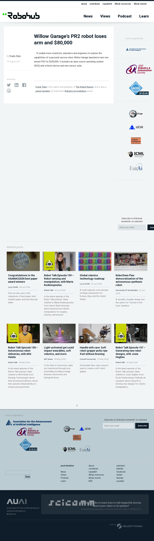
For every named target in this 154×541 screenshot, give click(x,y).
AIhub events (140, 4)
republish (107, 4)
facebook (120, 479)
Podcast (125, 16)
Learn (144, 16)
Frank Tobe (15, 56)
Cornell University (88, 366)
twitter (119, 482)
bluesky (119, 485)
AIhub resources (123, 4)
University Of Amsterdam (127, 294)
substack (120, 473)
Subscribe (142, 433)
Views (105, 16)
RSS (90, 488)
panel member (43, 91)
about (84, 4)
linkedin (119, 476)
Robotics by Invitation (75, 91)
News (88, 16)
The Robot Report (84, 87)
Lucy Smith (13, 291)
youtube (120, 488)
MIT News (48, 366)
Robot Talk (48, 294)
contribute (95, 4)
